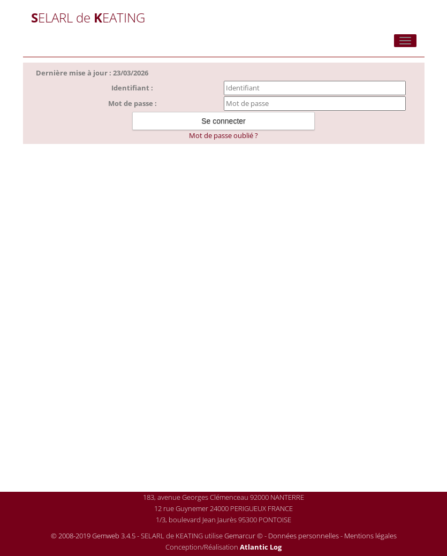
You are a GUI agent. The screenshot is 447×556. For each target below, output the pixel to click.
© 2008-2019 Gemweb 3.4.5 (93, 535)
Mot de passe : (132, 103)
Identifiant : (132, 88)
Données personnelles (303, 535)
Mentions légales (370, 535)
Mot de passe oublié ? (223, 135)
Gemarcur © (243, 535)
